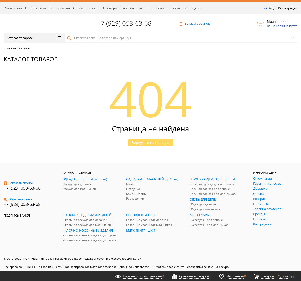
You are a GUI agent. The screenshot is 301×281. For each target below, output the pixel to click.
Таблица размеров (135, 8)
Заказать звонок (18, 183)
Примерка (110, 8)
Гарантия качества (39, 8)
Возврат (94, 8)
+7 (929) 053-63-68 (124, 23)
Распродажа (192, 8)
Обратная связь (18, 199)
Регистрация (287, 8)
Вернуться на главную (150, 142)
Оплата (78, 8)
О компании (13, 8)
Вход (271, 8)
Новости (173, 8)
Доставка (63, 8)
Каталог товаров (34, 38)
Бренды (158, 8)
